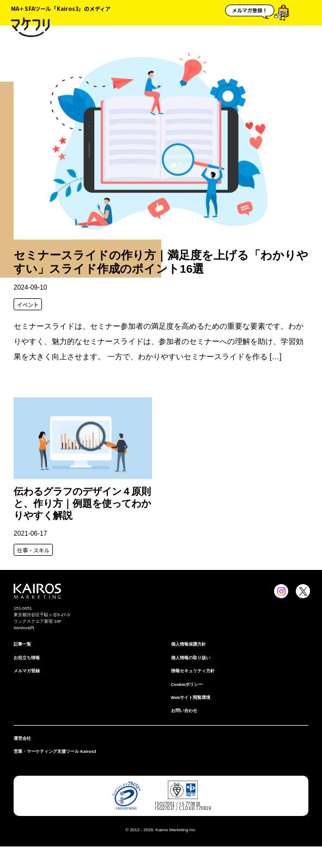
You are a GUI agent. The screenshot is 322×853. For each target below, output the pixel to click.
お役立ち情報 (27, 657)
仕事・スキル (33, 550)
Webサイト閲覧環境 (191, 697)
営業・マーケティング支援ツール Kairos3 (55, 751)
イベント (28, 304)
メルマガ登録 (27, 670)
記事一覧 (22, 644)
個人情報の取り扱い (190, 657)
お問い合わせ (184, 710)
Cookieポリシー (187, 684)
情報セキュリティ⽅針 (193, 670)
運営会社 (22, 738)
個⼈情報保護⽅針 (188, 644)
